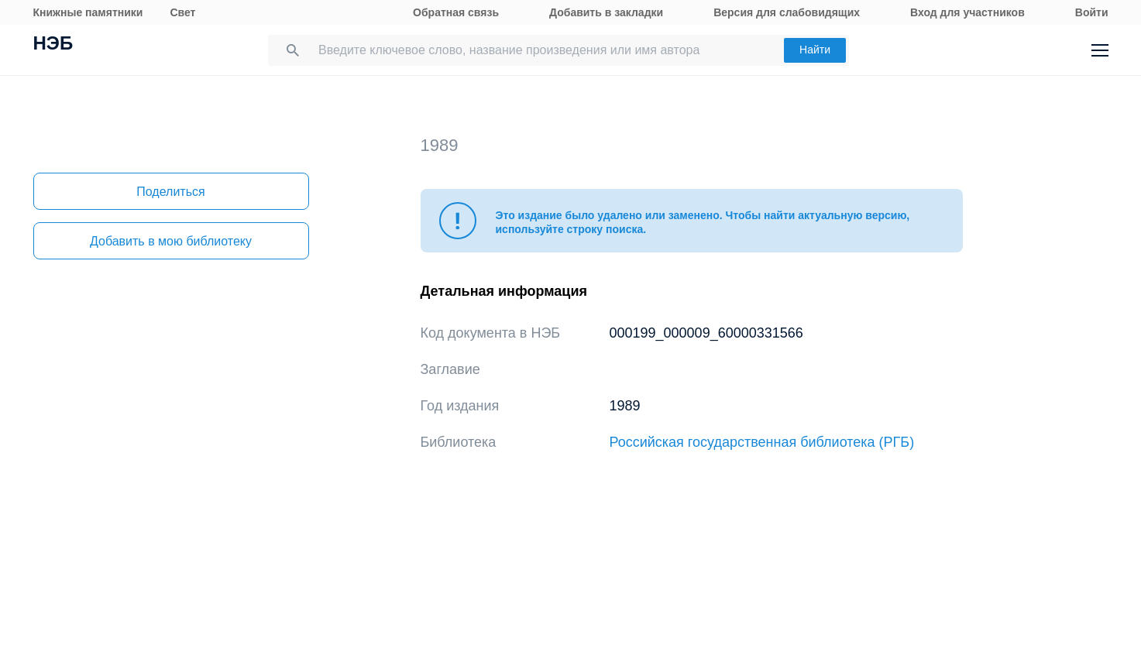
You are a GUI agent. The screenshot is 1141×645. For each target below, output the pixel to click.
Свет (182, 12)
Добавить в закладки (606, 12)
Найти (814, 49)
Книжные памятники (88, 12)
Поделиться (170, 191)
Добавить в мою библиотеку (171, 241)
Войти (1091, 12)
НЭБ (53, 44)
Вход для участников (967, 12)
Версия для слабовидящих (786, 12)
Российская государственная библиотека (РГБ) (762, 442)
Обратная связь (456, 12)
